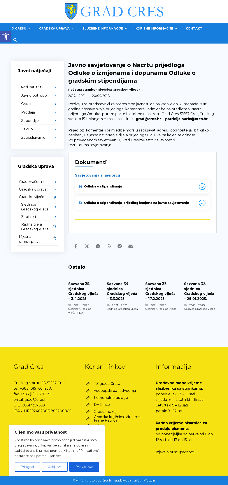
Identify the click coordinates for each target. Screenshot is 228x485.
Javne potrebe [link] (34, 95)
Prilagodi (27, 467)
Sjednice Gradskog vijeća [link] (35, 206)
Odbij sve (55, 467)
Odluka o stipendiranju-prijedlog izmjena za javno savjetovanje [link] (134, 203)
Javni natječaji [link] (31, 87)
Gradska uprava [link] (32, 189)
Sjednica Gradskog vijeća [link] (118, 89)
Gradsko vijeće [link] (31, 197)
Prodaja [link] (28, 112)
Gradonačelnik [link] (32, 182)
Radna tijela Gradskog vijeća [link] (35, 226)
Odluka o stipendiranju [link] (100, 186)
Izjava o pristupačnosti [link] (175, 452)
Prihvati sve (84, 467)
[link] (5, 36)
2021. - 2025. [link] (81, 305)
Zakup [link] (27, 129)
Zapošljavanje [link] (33, 137)
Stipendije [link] (30, 121)
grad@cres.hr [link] (148, 119)
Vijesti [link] (80, 312)
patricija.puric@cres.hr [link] (186, 119)
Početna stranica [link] (82, 89)
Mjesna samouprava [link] (29, 239)
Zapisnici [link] (28, 217)
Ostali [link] (26, 104)
